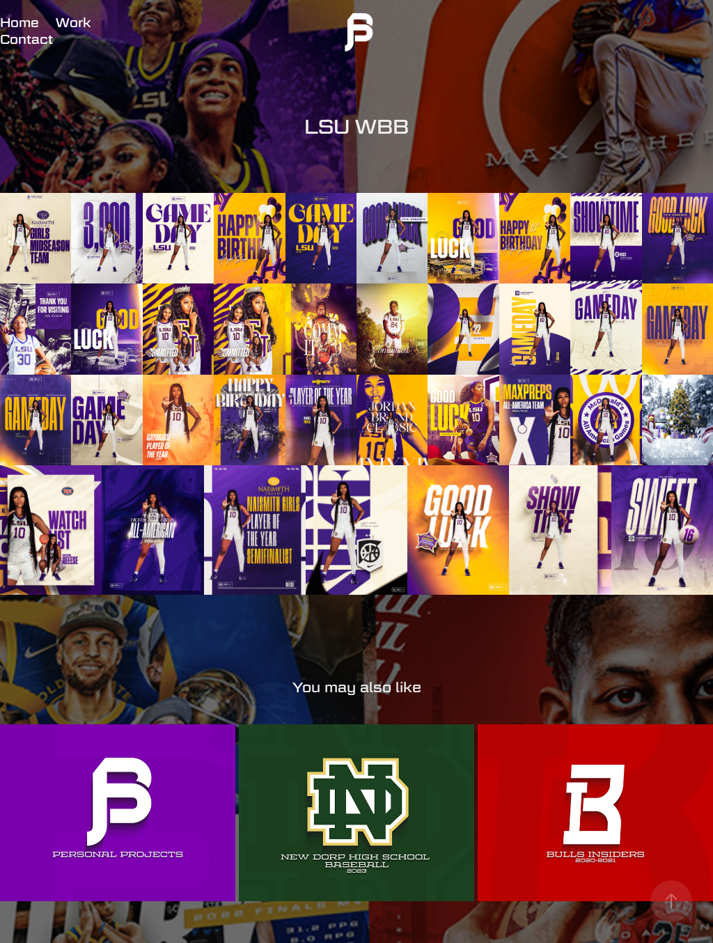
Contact (26, 39)
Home (19, 22)
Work (73, 22)
